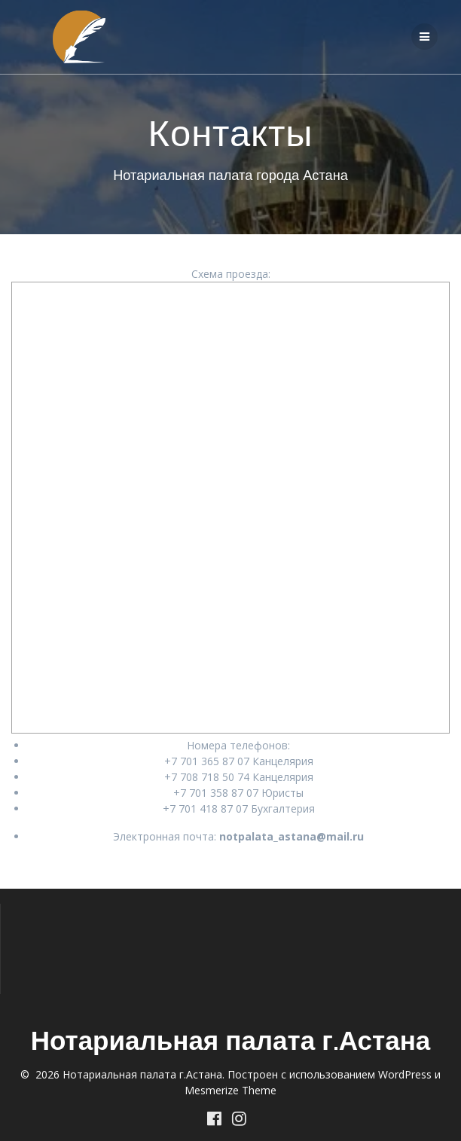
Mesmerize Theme (230, 1090)
